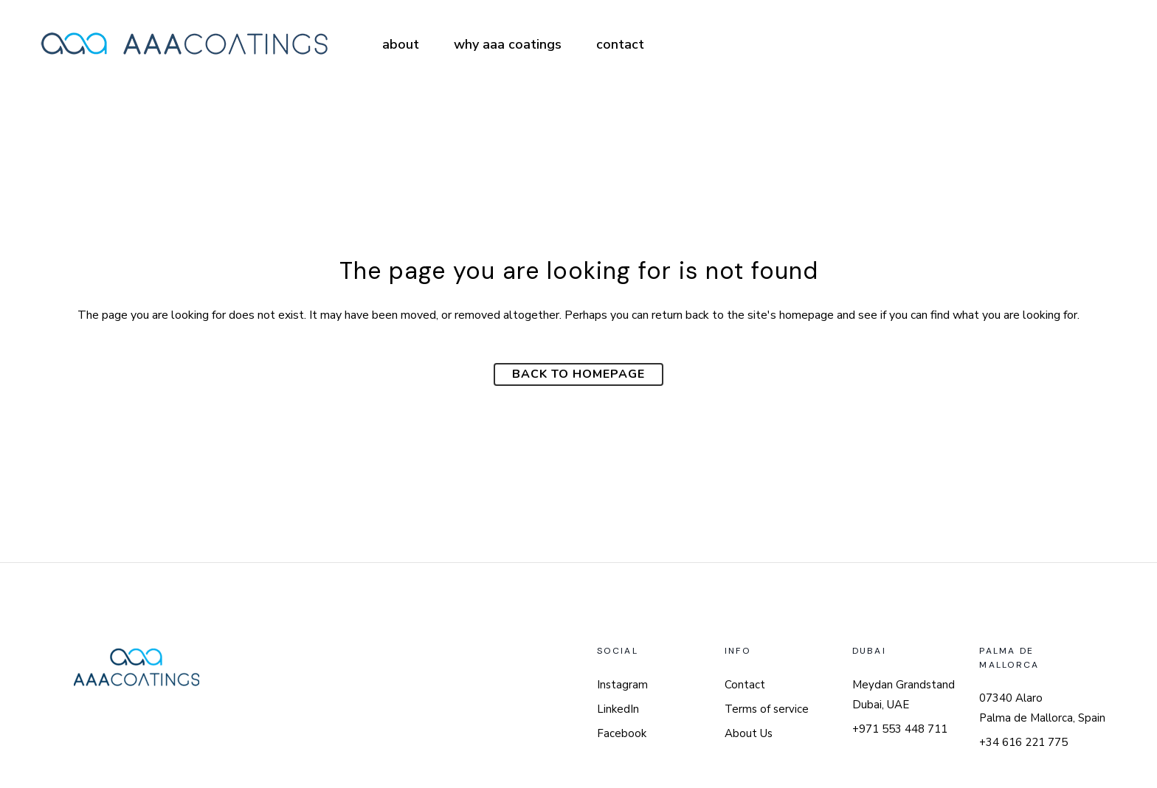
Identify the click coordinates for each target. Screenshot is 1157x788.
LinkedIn (618, 709)
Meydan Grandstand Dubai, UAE (903, 694)
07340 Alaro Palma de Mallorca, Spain (1042, 708)
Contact (745, 684)
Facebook (621, 733)
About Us (749, 733)
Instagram (622, 684)
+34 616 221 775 (1023, 742)
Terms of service (767, 709)
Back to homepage (578, 374)
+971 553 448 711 (899, 729)
